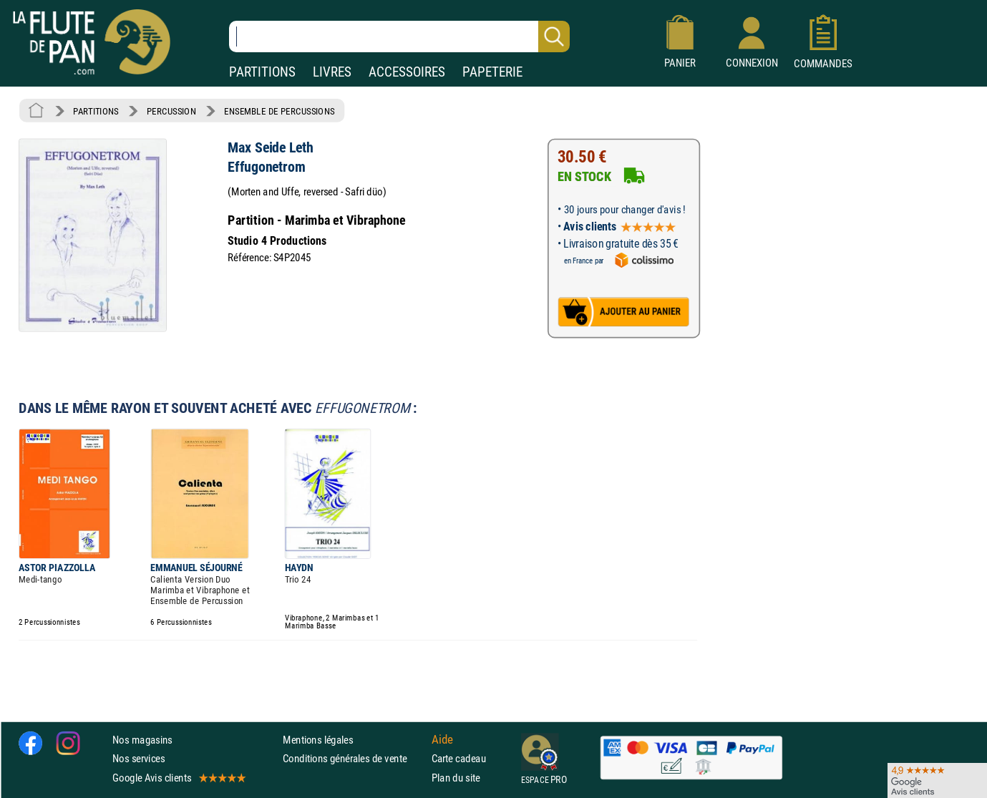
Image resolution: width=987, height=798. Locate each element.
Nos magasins (142, 740)
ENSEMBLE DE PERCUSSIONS (279, 111)
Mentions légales (318, 740)
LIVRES (332, 72)
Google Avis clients (178, 778)
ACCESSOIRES (407, 72)
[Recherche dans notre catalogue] (399, 36)
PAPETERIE (492, 72)
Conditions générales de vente (354, 758)
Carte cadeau (459, 758)
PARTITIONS (262, 72)
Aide (442, 740)
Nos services (138, 758)
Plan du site (456, 778)
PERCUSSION (171, 111)
